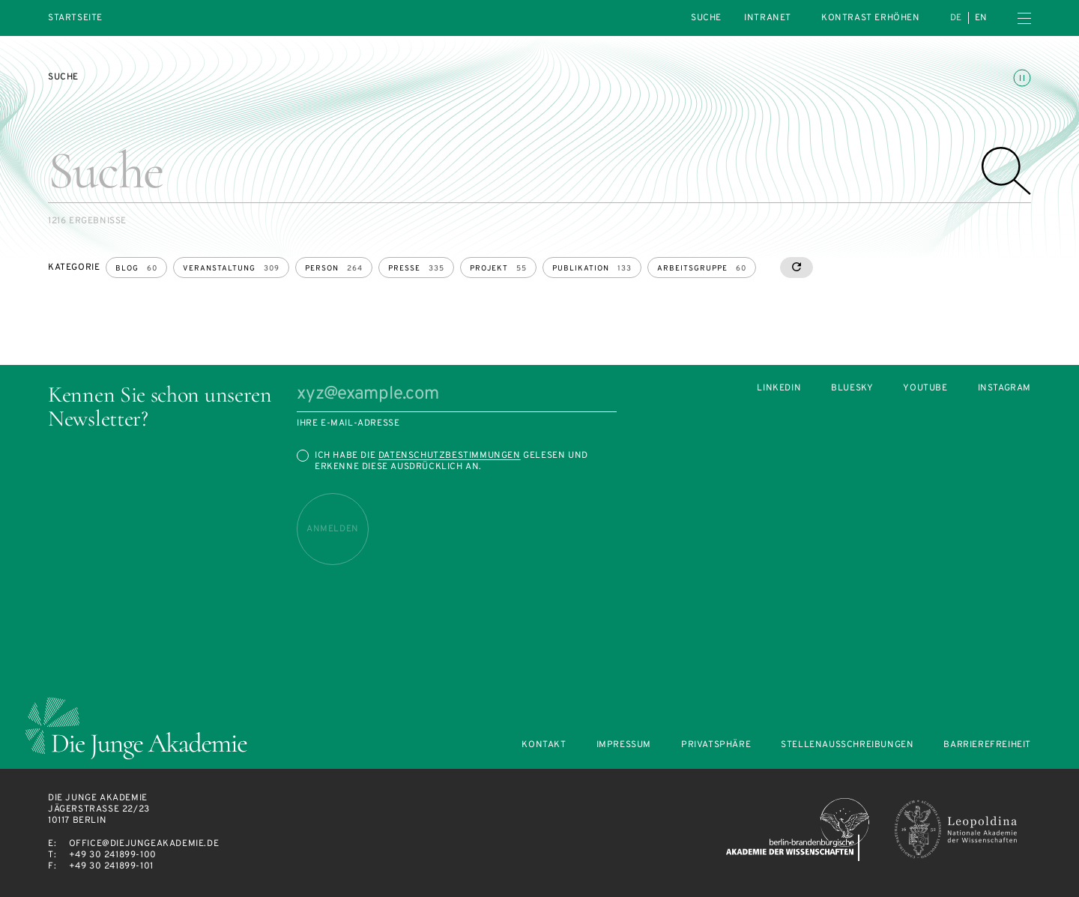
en (981, 18)
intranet (767, 18)
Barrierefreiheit (987, 745)
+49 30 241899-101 (111, 866)
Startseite (75, 18)
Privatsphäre (716, 745)
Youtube (925, 388)
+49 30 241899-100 (113, 855)
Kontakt (544, 745)
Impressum (623, 745)
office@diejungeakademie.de (144, 844)
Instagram (1004, 388)
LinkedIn (779, 388)
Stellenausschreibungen (847, 745)
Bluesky (852, 388)
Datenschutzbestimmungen (449, 456)
